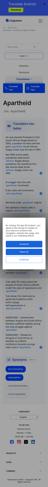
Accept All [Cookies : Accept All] (23, 244)
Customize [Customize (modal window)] (24, 260)
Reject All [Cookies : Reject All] (24, 252)
